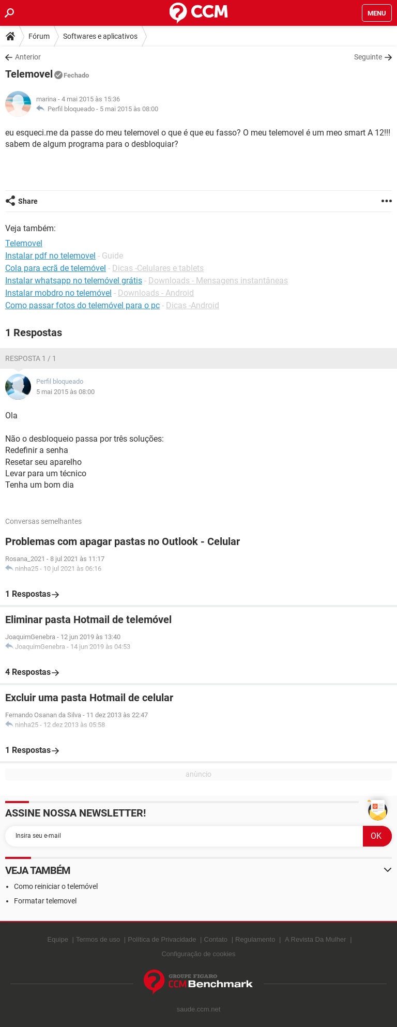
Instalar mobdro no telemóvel (58, 293)
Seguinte (368, 57)
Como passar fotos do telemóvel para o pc (82, 305)
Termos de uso (98, 939)
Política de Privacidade (162, 939)
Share (28, 201)
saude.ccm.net (199, 1009)
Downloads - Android (156, 293)
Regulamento (255, 939)
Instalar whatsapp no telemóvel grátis (73, 280)
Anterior (28, 57)
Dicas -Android (192, 305)
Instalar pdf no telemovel (50, 256)
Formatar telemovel (45, 901)
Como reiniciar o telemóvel (56, 886)
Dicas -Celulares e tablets (158, 268)
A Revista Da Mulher (315, 939)
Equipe (57, 939)
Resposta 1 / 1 (30, 358)
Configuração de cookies (198, 954)
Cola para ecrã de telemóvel (55, 268)
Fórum (39, 36)
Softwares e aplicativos (100, 36)
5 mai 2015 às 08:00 (129, 109)
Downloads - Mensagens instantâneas (218, 280)
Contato (216, 939)
